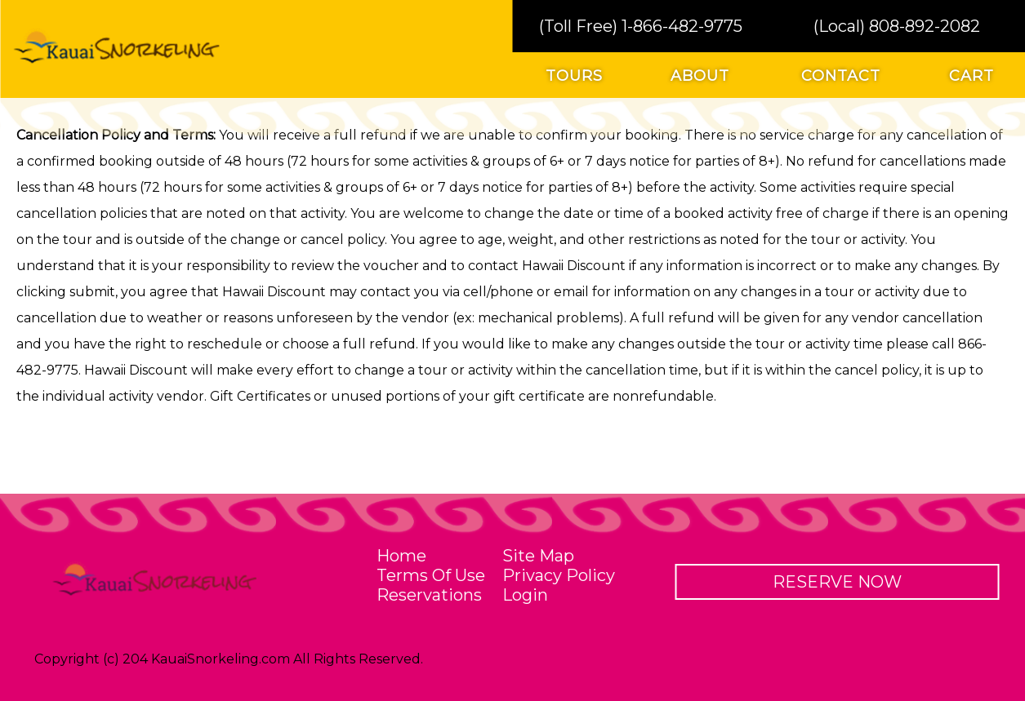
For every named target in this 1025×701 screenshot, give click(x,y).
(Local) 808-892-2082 (896, 26)
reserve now (837, 582)
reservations (429, 595)
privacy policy (558, 575)
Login (525, 595)
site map (538, 556)
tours (574, 76)
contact (840, 76)
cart (971, 76)
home (401, 556)
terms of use (431, 575)
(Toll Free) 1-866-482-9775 (640, 26)
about (700, 76)
